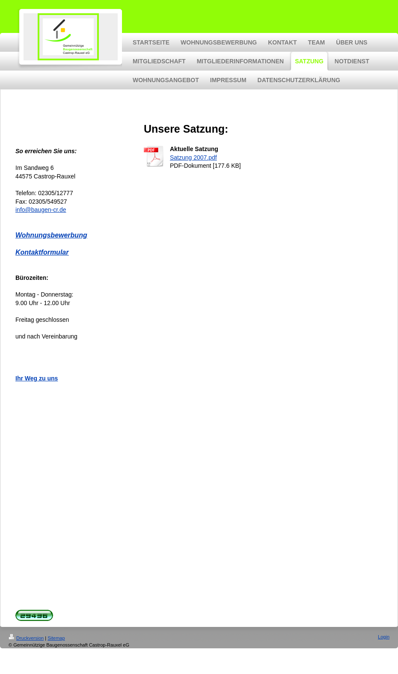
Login (383, 636)
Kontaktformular (41, 252)
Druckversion (26, 638)
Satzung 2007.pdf (193, 157)
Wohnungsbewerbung (51, 235)
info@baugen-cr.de (40, 209)
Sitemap (56, 638)
